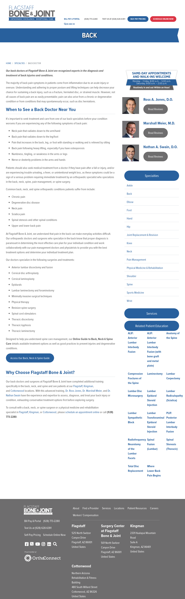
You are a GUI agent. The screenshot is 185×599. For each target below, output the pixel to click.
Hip (128, 227)
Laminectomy (155, 374)
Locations (115, 6)
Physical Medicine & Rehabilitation (145, 268)
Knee (129, 243)
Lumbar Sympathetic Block (135, 418)
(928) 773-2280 (91, 19)
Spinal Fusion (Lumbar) (152, 444)
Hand (129, 219)
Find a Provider (85, 6)
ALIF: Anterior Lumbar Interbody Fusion (133, 342)
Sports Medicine (135, 293)
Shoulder (131, 276)
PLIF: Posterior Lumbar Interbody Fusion (171, 422)
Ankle (130, 186)
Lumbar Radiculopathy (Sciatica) (174, 396)
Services (101, 6)
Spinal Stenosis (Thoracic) (172, 444)
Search (70, 24)
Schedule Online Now (163, 19)
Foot (129, 210)
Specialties (20, 63)
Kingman (88, 386)
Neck (129, 252)
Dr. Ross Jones (73, 391)
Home (8, 63)
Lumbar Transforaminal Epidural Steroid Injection (155, 422)
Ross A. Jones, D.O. (158, 99)
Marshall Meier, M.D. (159, 123)
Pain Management (136, 260)
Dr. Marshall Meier (92, 391)
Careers (151, 6)
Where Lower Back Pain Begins (154, 471)
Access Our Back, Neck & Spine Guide (30, 358)
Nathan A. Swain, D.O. (160, 147)
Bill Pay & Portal (72, 19)
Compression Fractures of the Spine (135, 379)
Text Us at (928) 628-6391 (113, 19)
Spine (130, 285)
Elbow (130, 202)
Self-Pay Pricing (138, 19)
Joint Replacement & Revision (142, 235)
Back (129, 194)
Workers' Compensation (80, 10)
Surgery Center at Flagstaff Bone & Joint (113, 531)
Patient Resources (134, 6)
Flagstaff (77, 386)
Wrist (129, 301)
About (70, 6)
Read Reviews (155, 109)
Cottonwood (17, 391)
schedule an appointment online (82, 412)
